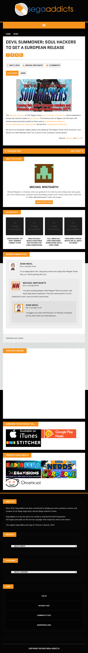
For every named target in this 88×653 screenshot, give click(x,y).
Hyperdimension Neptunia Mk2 (24, 124)
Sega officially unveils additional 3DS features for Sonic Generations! (34, 241)
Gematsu (69, 138)
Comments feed (44, 615)
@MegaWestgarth (40, 197)
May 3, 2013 (15, 65)
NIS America (34, 118)
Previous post (13, 151)
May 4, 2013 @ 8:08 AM (31, 286)
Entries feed (44, 606)
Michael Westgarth (34, 65)
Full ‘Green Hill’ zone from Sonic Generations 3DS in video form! (54, 241)
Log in (44, 596)
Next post (77, 151)
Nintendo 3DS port (16, 115)
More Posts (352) (44, 202)
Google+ (59, 197)
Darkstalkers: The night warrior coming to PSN (14, 240)
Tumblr (49, 197)
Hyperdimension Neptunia (57, 124)
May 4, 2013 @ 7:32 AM (28, 266)
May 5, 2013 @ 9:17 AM (33, 308)
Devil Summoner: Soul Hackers (54, 115)
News (23, 73)
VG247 (79, 138)
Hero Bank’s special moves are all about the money (73, 240)
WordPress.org (44, 625)
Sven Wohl (26, 264)
